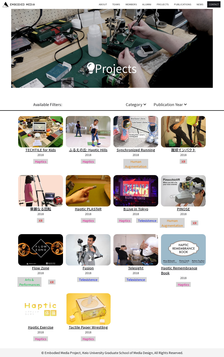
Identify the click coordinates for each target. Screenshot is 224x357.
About (103, 4)
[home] (19, 4)
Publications (182, 4)
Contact (214, 4)
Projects (163, 4)
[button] (116, 4)
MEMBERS (131, 4)
